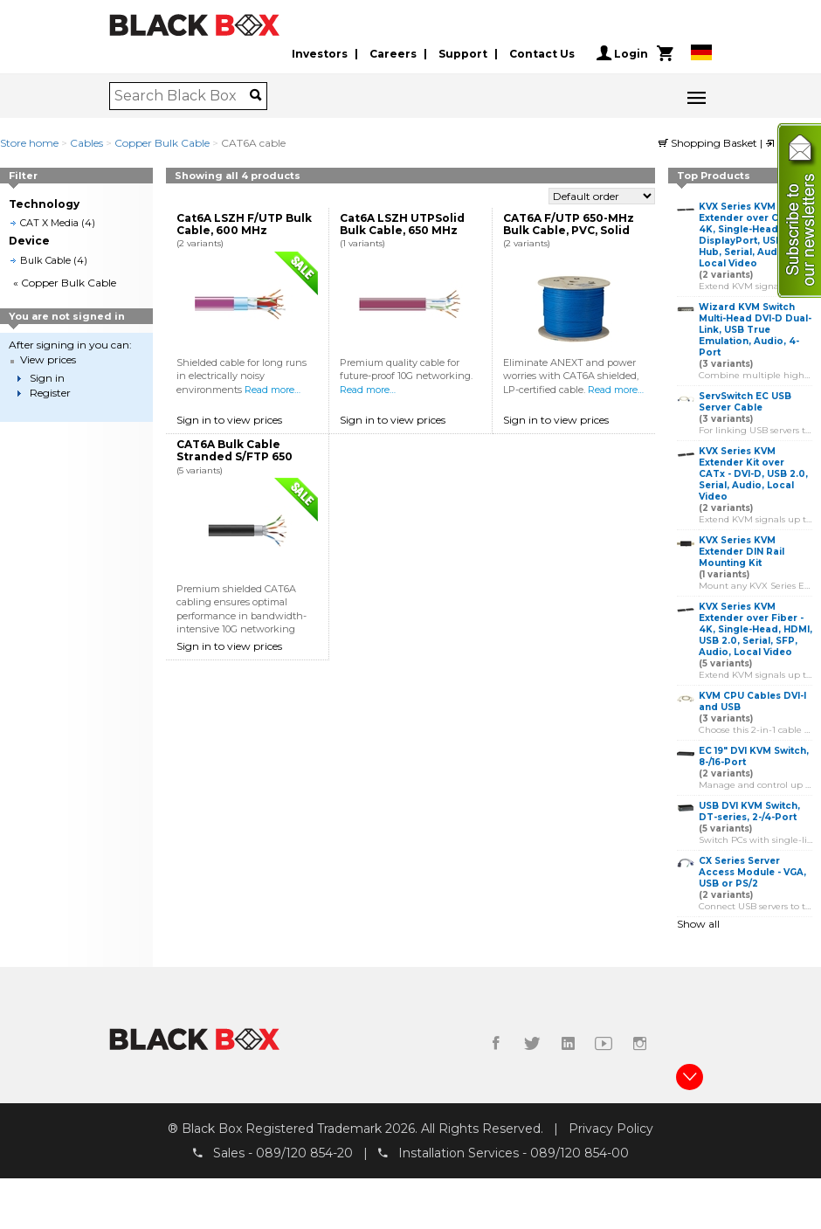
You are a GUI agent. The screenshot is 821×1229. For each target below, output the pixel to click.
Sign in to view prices (229, 419)
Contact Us (542, 53)
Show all (698, 923)
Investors (320, 53)
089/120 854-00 (579, 1153)
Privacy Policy (611, 1128)
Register (50, 392)
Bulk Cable (45, 260)
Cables (86, 142)
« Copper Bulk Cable (64, 282)
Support (462, 53)
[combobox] (182, 96)
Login (622, 53)
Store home (29, 142)
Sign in (47, 377)
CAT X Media (49, 223)
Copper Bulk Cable (162, 142)
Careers (393, 53)
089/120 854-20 (304, 1153)
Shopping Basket (709, 142)
